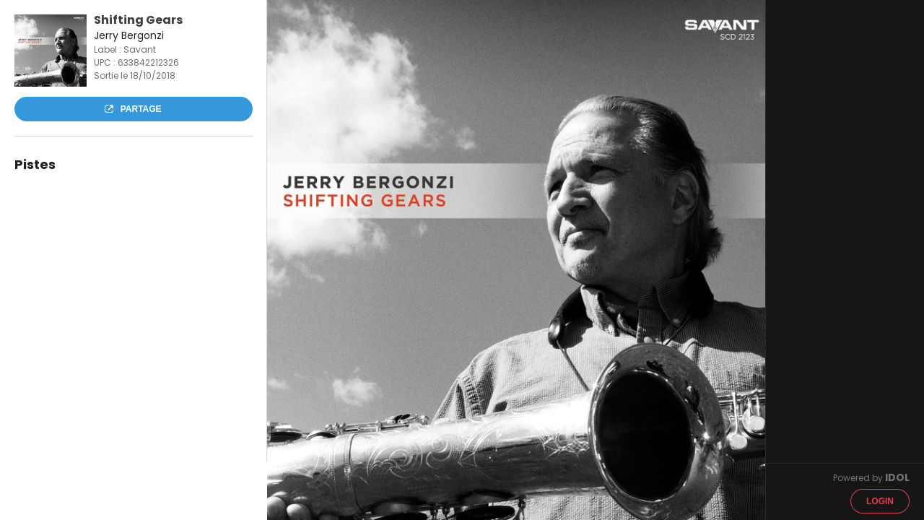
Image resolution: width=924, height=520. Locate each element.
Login (880, 501)
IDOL (897, 477)
